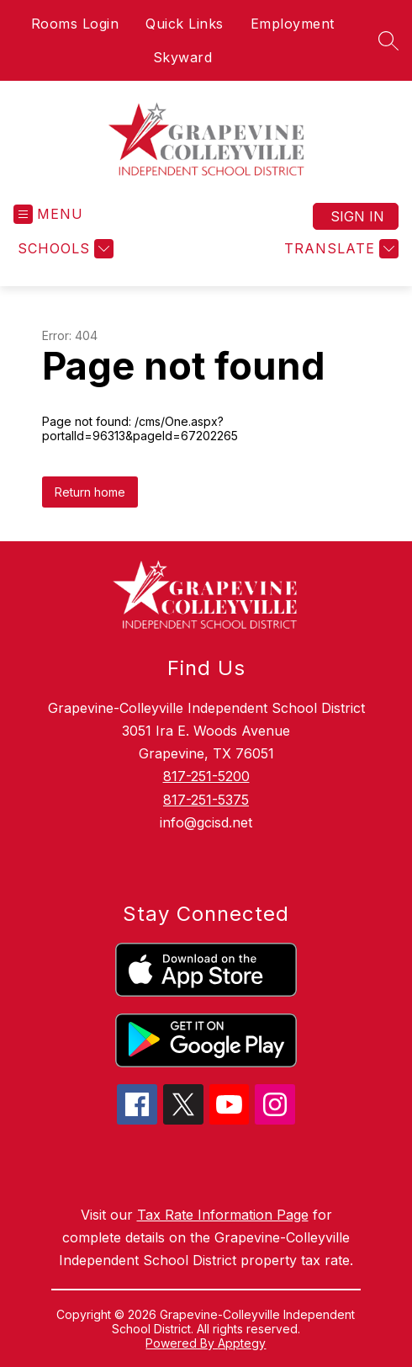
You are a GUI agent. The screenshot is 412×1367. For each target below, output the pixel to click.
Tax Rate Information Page (223, 1214)
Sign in (357, 216)
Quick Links (184, 23)
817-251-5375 (206, 799)
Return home (90, 492)
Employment (293, 23)
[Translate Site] (339, 248)
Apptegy (242, 1343)
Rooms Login (75, 23)
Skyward (183, 57)
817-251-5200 (206, 776)
